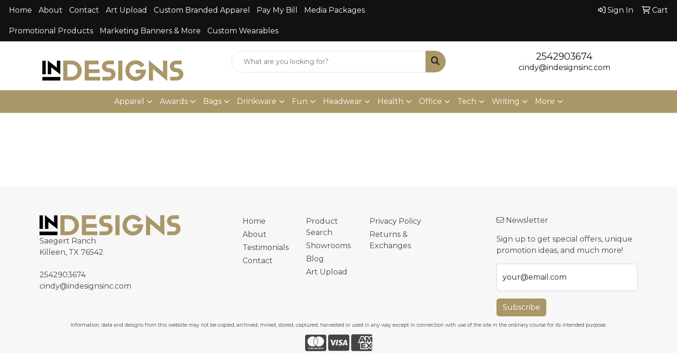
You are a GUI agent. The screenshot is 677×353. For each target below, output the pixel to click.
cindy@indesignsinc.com (564, 67)
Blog (315, 258)
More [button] (545, 101)
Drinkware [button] (256, 101)
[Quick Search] (328, 61)
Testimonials (266, 247)
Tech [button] (466, 101)
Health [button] (390, 101)
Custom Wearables (242, 30)
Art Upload (126, 10)
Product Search (322, 227)
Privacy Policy (395, 221)
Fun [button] (299, 101)
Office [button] (430, 101)
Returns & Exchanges (390, 240)
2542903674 (564, 56)
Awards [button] (174, 101)
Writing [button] (506, 101)
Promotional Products (51, 30)
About (51, 10)
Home (20, 10)
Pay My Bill (277, 10)
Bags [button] (212, 101)
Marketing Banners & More (150, 30)
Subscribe (521, 307)
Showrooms (328, 245)
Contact (84, 10)
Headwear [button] (342, 101)
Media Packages (334, 10)
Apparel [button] (129, 101)
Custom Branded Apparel (202, 10)
